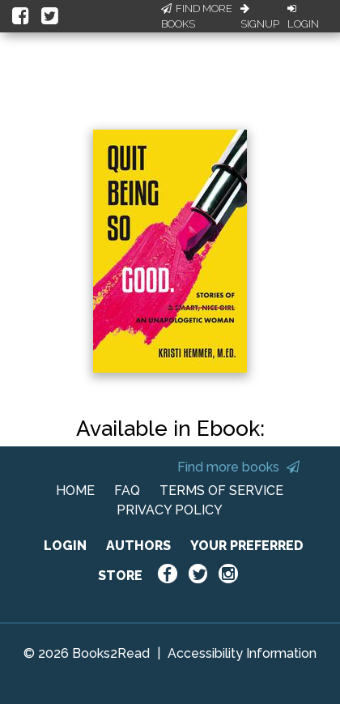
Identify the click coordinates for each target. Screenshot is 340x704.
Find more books (238, 467)
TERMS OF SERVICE (221, 490)
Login (303, 17)
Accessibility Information (242, 653)
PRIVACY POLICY (170, 510)
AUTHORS (138, 545)
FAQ (127, 490)
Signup (259, 17)
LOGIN (65, 545)
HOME (75, 490)
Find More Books (196, 16)
